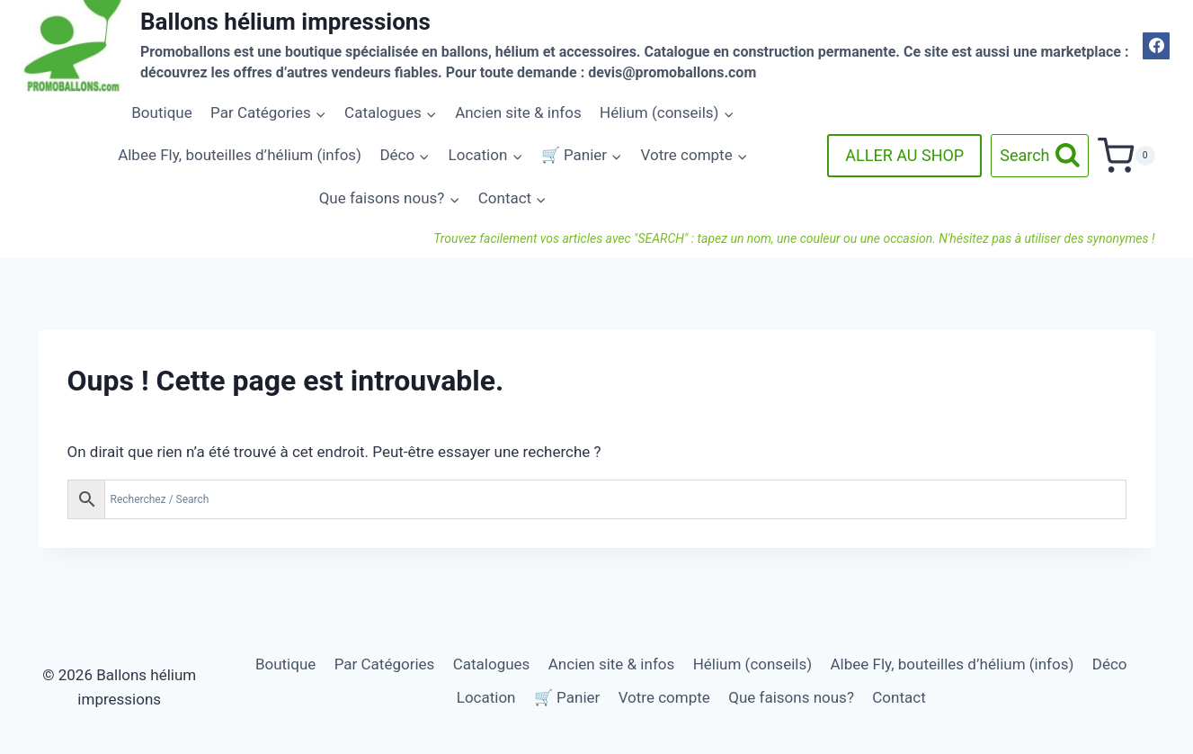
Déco (1109, 664)
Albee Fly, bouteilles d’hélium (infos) (239, 155)
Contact (898, 697)
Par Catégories (384, 664)
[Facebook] (1156, 46)
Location (486, 697)
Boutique (161, 112)
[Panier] (1126, 156)
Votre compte (664, 697)
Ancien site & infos (518, 112)
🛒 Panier (567, 697)
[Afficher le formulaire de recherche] (1040, 156)
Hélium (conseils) (752, 664)
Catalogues (491, 664)
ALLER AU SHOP (904, 155)
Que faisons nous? (791, 697)
